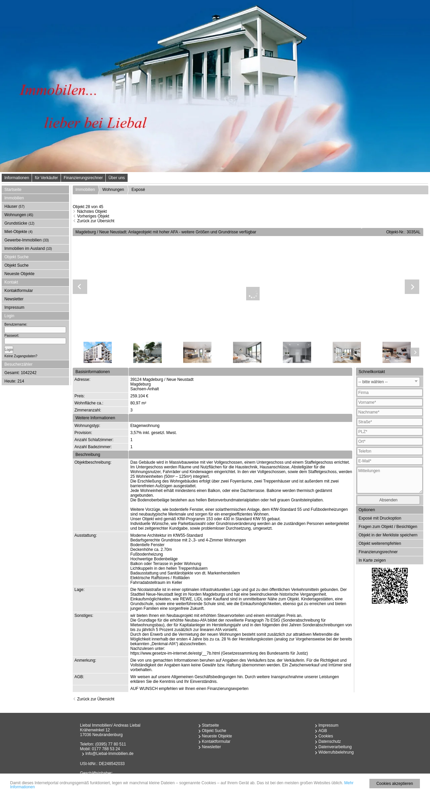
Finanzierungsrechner (83, 177)
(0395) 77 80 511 (110, 744)
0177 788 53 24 (106, 749)
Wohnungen (18, 214)
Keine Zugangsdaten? (20, 356)
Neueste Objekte (19, 273)
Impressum (14, 307)
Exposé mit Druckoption (380, 518)
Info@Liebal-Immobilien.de (110, 753)
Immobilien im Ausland (28, 248)
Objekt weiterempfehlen (380, 543)
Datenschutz (330, 741)
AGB (323, 730)
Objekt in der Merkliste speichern (388, 535)
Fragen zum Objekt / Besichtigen (388, 526)
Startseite (13, 189)
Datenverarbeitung (335, 747)
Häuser (14, 206)
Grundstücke (19, 223)
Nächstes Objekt (92, 211)
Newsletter (14, 299)
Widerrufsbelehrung (336, 752)
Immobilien (85, 189)
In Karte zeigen (372, 560)
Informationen (16, 177)
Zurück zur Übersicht (95, 221)
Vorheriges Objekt (93, 216)
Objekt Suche (16, 265)
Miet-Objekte (18, 231)
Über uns (116, 177)
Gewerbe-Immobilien (26, 240)
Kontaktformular (18, 290)
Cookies (326, 736)
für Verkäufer (46, 177)
